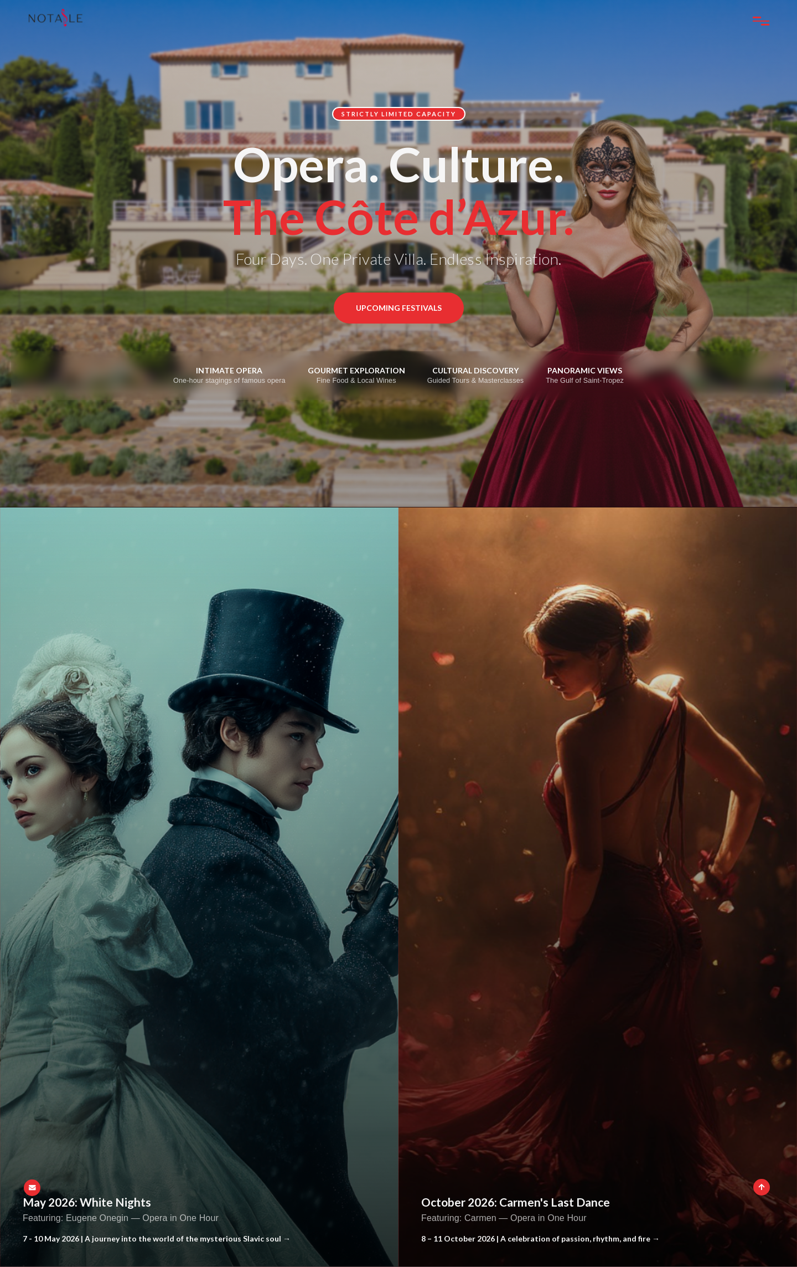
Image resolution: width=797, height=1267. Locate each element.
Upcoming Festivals (399, 307)
